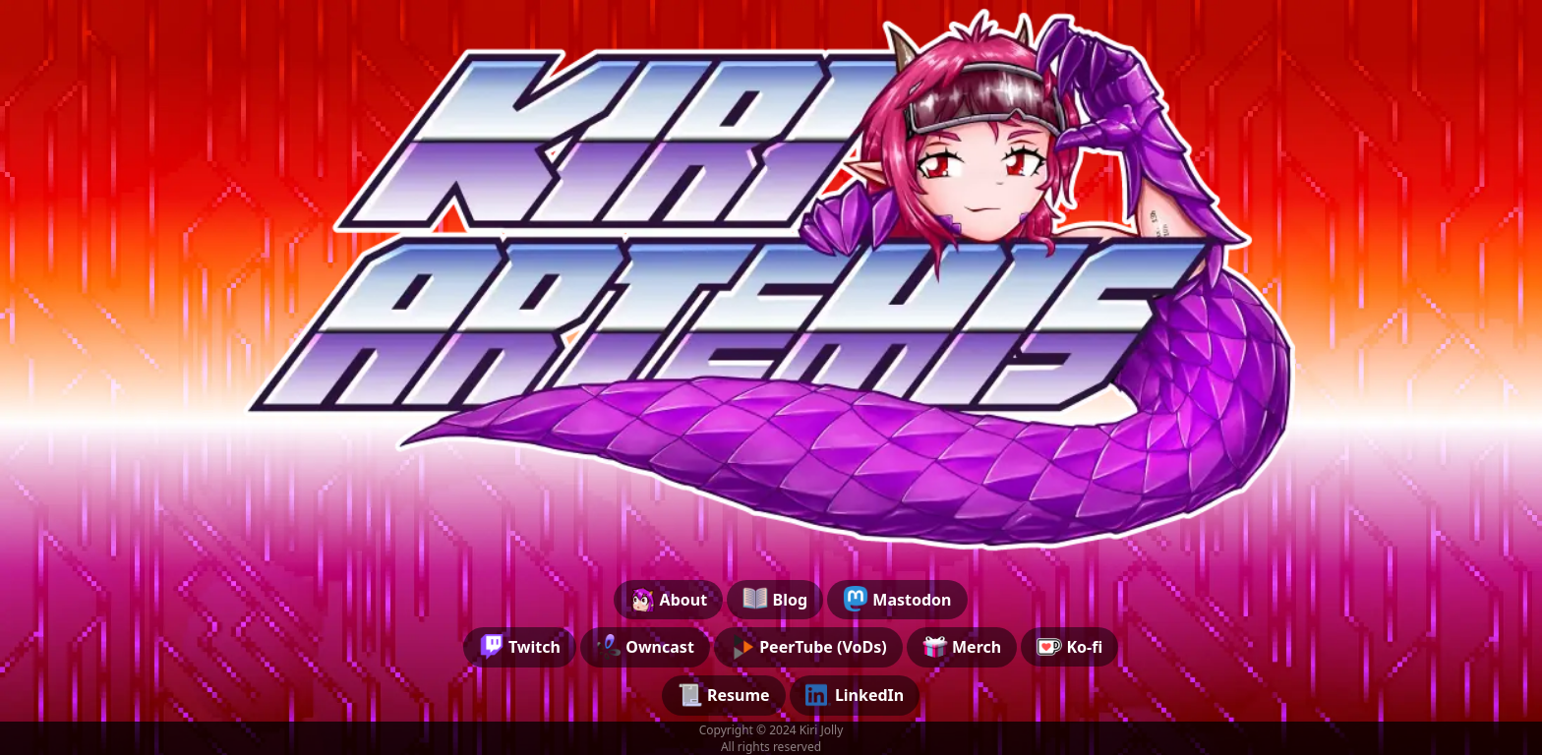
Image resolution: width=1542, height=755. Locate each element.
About (668, 598)
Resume (724, 695)
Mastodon (897, 598)
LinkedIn (855, 695)
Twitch (520, 647)
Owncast (645, 647)
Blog (774, 598)
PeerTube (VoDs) (808, 647)
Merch (961, 647)
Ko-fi (1069, 647)
